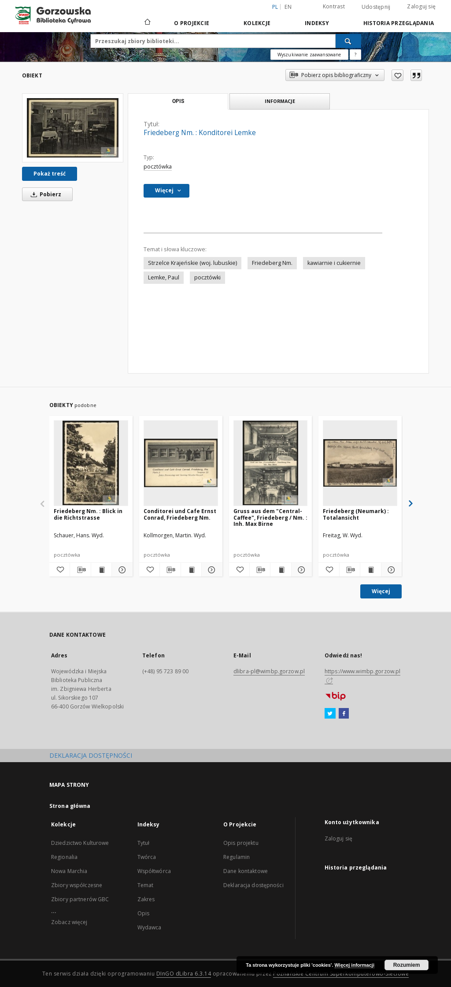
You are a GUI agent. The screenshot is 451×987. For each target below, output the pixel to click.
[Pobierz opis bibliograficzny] (80, 570)
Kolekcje (257, 23)
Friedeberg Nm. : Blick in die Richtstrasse (88, 514)
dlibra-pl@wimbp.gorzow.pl (269, 671)
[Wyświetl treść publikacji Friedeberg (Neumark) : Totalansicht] (370, 570)
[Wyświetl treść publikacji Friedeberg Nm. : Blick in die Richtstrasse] (101, 570)
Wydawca (149, 927)
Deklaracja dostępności (253, 885)
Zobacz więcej (69, 922)
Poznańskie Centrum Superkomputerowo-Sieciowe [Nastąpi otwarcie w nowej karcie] (341, 973)
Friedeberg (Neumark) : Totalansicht (356, 514)
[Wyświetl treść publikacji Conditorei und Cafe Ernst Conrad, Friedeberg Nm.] (191, 570)
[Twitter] (330, 714)
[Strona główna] (147, 23)
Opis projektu (241, 843)
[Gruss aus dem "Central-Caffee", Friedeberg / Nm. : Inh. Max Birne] (270, 463)
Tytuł (143, 843)
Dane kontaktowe (245, 871)
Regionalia (64, 857)
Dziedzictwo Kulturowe (80, 843)
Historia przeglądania (398, 23)
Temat (145, 885)
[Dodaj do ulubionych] (397, 75)
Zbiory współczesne (76, 885)
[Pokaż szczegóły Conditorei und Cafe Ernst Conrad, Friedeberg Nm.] (210, 570)
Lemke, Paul (163, 277)
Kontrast (334, 6)
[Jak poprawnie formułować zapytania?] (355, 54)
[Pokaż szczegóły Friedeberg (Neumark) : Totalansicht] (390, 570)
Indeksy (317, 23)
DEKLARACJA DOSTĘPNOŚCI (90, 755)
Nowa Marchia (69, 871)
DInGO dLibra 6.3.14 (183, 973)
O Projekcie (191, 23)
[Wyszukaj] (348, 41)
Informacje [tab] (280, 101)
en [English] (288, 7)
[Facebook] (344, 714)
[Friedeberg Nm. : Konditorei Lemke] (72, 128)
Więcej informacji (354, 965)
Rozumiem (406, 965)
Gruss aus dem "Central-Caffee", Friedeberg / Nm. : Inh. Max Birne (270, 517)
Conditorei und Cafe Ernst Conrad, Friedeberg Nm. (180, 514)
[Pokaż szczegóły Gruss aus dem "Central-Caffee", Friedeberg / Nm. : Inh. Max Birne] (300, 570)
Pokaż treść (49, 173)
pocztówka (158, 166)
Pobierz (44, 194)
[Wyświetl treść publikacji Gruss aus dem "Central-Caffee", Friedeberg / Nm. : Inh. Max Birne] (280, 570)
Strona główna (70, 806)
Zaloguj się (421, 6)
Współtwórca (154, 871)
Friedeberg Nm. (272, 263)
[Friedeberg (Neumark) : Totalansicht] (360, 463)
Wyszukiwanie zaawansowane (309, 54)
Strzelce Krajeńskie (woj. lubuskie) (192, 263)
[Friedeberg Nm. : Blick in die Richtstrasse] (91, 463)
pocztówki (207, 277)
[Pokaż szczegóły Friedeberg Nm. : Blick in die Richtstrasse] (121, 570)
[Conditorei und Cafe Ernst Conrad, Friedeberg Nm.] (181, 463)
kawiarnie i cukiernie (334, 263)
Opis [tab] (178, 101)
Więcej (381, 591)
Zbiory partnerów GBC (80, 899)
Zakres (146, 899)
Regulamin (236, 857)
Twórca (146, 857)
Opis (143, 913)
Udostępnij (376, 7)
